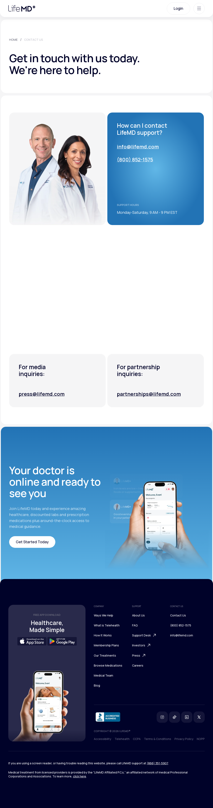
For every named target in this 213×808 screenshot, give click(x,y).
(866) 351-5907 (157, 763)
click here (79, 776)
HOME (13, 40)
